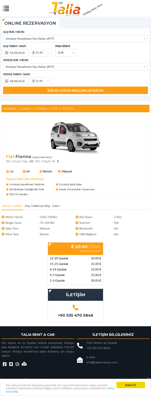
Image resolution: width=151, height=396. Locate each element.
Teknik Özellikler (12, 206)
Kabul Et (130, 385)
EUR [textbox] (61, 52)
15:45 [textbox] (39, 52)
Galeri (55, 206)
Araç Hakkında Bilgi (37, 206)
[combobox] (75, 38)
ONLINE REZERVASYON (30, 23)
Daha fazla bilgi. (16, 391)
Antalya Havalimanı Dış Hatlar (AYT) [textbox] (30, 38)
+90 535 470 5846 (75, 315)
